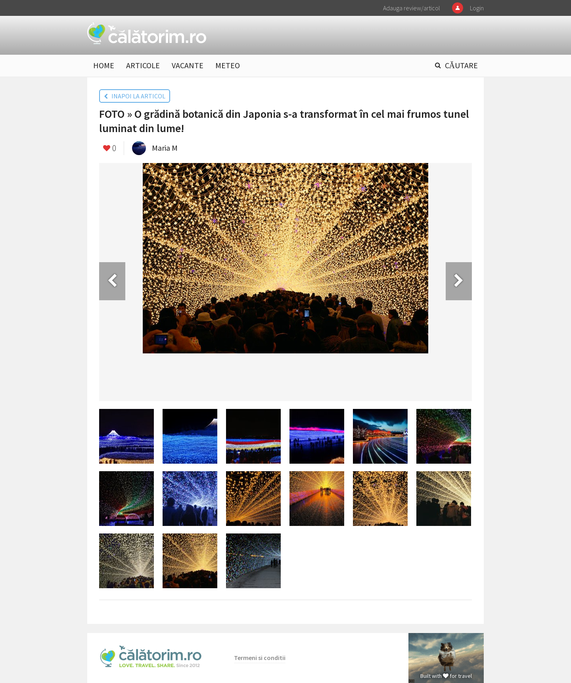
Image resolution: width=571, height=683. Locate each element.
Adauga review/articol (411, 8)
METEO (227, 65)
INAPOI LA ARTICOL (134, 96)
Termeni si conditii (260, 658)
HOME (103, 65)
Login (477, 8)
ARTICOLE (143, 65)
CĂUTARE (461, 65)
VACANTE (187, 65)
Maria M (165, 148)
